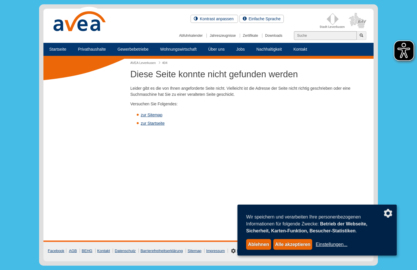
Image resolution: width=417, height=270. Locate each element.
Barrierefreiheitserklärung (161, 251)
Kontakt (300, 49)
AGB (73, 251)
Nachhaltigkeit (269, 49)
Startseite (57, 49)
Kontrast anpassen (214, 18)
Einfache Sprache (262, 18)
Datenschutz (125, 251)
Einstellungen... (331, 244)
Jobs (240, 49)
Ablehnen (258, 244)
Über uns (216, 49)
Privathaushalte (92, 49)
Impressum (215, 251)
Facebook (56, 251)
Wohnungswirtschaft (178, 49)
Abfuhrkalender (190, 36)
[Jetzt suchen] (361, 35)
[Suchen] (325, 35)
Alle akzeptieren (292, 244)
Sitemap (195, 251)
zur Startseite (152, 123)
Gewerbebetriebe (133, 49)
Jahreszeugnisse (223, 36)
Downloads (273, 36)
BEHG (87, 251)
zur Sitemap (151, 115)
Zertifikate (250, 36)
